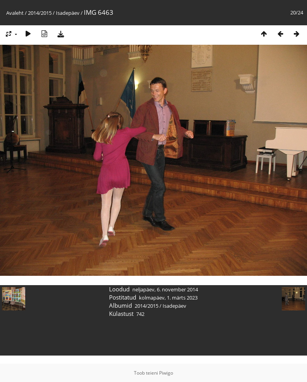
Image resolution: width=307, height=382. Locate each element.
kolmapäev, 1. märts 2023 (168, 297)
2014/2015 (40, 12)
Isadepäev (68, 12)
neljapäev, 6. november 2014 (165, 289)
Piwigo (166, 373)
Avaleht (15, 12)
